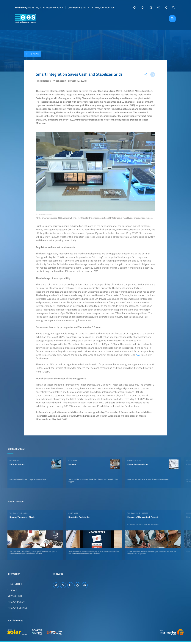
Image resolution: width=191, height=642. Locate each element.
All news (31, 54)
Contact (12, 590)
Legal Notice (14, 584)
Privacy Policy (16, 602)
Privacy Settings (17, 608)
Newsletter (14, 596)
